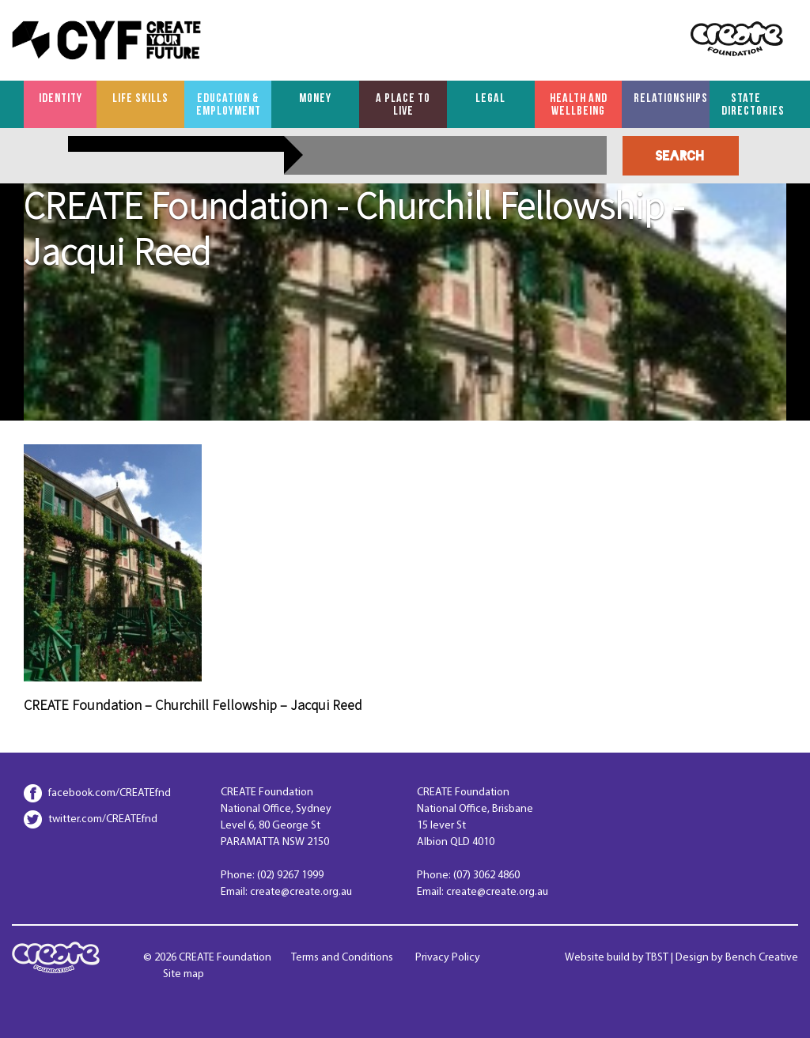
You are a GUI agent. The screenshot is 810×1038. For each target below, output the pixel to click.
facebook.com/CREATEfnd (109, 793)
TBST (656, 958)
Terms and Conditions (342, 958)
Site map (183, 974)
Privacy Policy (447, 958)
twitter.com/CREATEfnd (102, 819)
